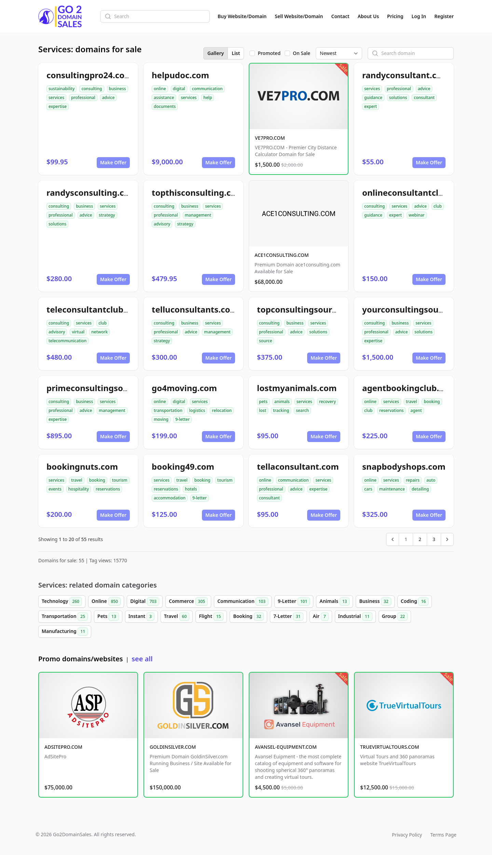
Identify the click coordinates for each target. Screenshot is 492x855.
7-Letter (288, 616)
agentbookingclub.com (409, 388)
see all (142, 658)
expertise (58, 106)
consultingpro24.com (89, 75)
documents (165, 106)
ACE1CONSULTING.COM (282, 255)
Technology (62, 601)
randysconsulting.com (91, 192)
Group (395, 616)
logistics (197, 410)
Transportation (65, 616)
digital (179, 89)
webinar (417, 215)
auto (430, 480)
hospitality (78, 489)
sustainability (61, 89)
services (56, 97)
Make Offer (113, 162)
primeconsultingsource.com (103, 388)
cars (368, 489)
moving (161, 419)
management (198, 215)
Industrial (355, 616)
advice (108, 97)
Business (375, 601)
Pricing (395, 16)
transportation (168, 410)
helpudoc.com (180, 75)
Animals (334, 601)
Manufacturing (65, 632)
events (55, 489)
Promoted (269, 53)
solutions (398, 97)
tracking (281, 410)
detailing (420, 489)
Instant (141, 616)
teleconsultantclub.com (94, 309)
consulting (91, 89)
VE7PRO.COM (270, 138)
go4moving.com (184, 388)
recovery (327, 401)
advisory (162, 224)
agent (416, 410)
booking (432, 401)
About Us (368, 16)
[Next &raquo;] (447, 539)
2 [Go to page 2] (420, 539)
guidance (373, 97)
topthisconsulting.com (198, 192)
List (236, 53)
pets (263, 401)
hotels (191, 489)
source (265, 341)
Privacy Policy (407, 834)
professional (83, 97)
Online (106, 601)
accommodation (170, 498)
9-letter (182, 419)
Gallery (215, 53)
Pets (108, 616)
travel (411, 401)
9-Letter (294, 601)
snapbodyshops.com (404, 466)
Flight (211, 616)
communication (207, 89)
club (438, 206)
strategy (107, 215)
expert (370, 106)
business (117, 89)
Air (321, 616)
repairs (413, 480)
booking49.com (183, 466)
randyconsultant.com (405, 75)
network (99, 332)
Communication (242, 601)
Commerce (188, 601)
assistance (164, 97)
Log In (418, 16)
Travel (176, 616)
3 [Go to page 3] (434, 539)
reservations (391, 410)
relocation (222, 410)
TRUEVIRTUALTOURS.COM (389, 747)
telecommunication (67, 341)
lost (262, 410)
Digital (144, 601)
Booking (248, 616)
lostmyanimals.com (297, 388)
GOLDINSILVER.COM (173, 747)
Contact (340, 16)
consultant (424, 97)
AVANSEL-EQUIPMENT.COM (286, 747)
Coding (414, 601)
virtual (78, 332)
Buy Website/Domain (242, 16)
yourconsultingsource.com (416, 309)
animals (282, 401)
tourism (119, 480)
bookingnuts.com (82, 466)
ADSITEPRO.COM (63, 747)
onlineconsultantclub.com (415, 192)
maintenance (392, 489)
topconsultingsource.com (309, 309)
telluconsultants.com (195, 309)
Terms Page (443, 834)
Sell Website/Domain (299, 16)
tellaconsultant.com (298, 466)
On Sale (301, 53)
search (302, 410)
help (207, 97)
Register (444, 16)
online (160, 89)
